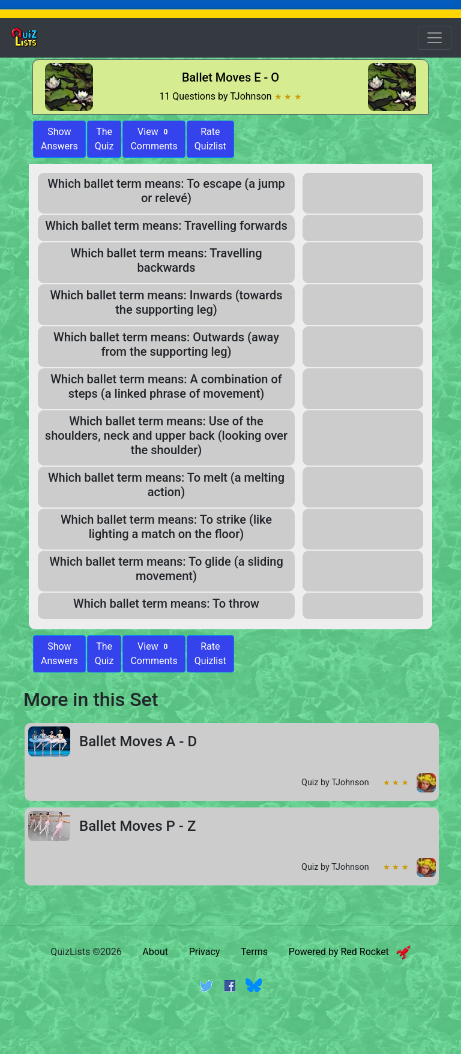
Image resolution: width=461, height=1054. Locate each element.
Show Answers (59, 653)
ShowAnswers (59, 139)
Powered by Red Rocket (350, 951)
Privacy (204, 951)
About (155, 951)
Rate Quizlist (210, 139)
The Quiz (104, 139)
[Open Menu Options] (434, 38)
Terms (254, 951)
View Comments (153, 139)
